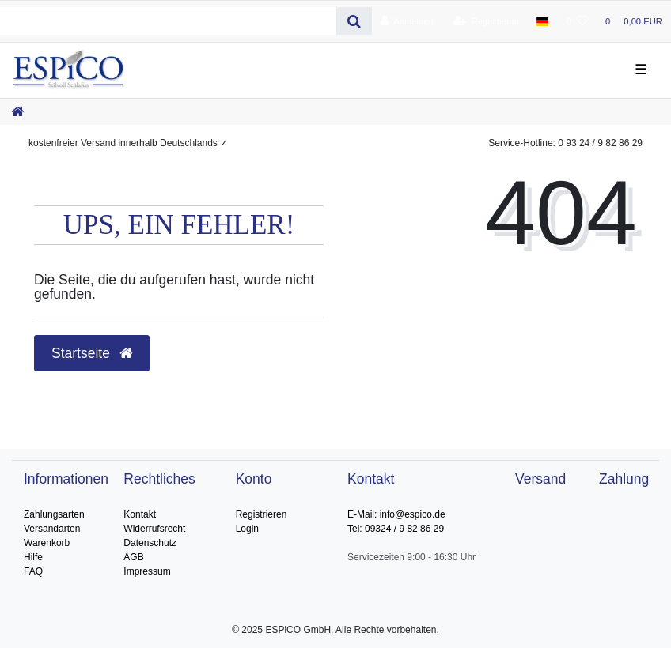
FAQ (33, 571)
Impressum (146, 571)
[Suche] (354, 21)
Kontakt (139, 514)
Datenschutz (149, 542)
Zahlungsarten (54, 514)
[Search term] (168, 21)
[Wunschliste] (577, 21)
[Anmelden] (407, 21)
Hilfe (33, 557)
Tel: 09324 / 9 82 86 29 (395, 528)
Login (247, 528)
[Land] (542, 21)
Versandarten (52, 528)
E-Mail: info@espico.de (396, 514)
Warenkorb (47, 542)
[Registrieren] (486, 21)
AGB (133, 557)
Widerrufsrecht (154, 528)
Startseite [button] (91, 353)
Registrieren (261, 514)
